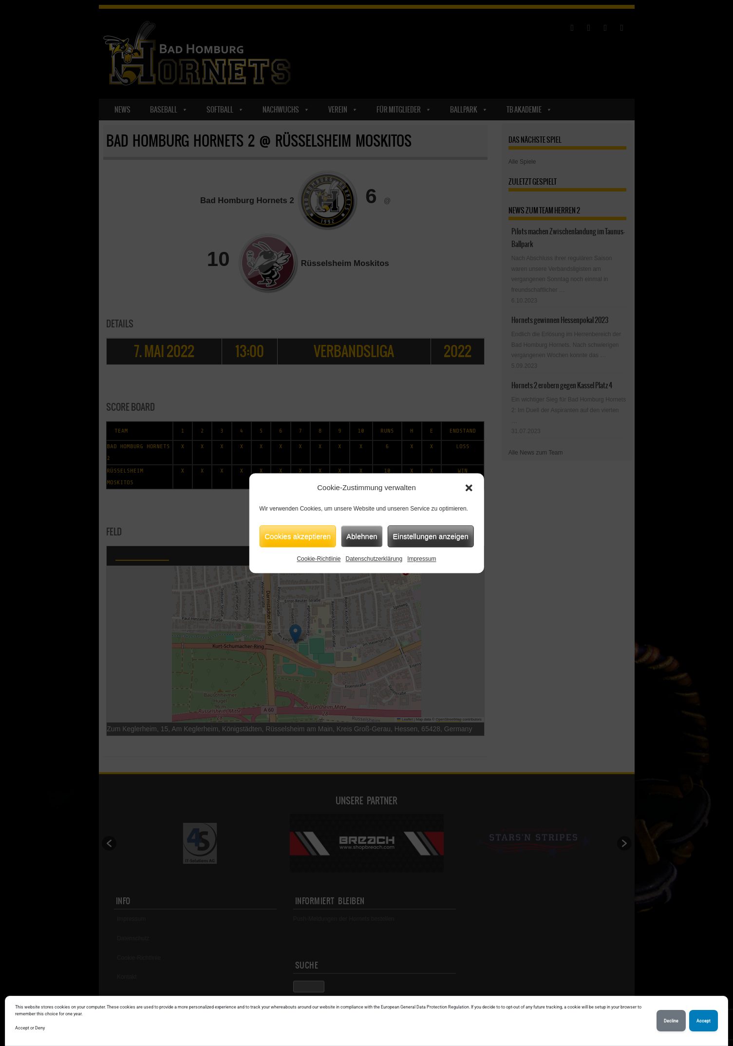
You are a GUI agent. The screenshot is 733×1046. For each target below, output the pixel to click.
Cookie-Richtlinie (318, 558)
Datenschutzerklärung (373, 558)
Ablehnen (361, 536)
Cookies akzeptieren (297, 536)
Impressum (421, 558)
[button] (469, 488)
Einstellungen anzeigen (431, 536)
